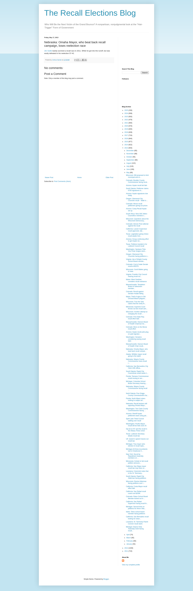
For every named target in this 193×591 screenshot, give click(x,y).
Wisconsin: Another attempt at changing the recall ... (136, 313)
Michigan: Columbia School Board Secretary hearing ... (136, 382)
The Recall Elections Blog (90, 12)
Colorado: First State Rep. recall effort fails (135, 318)
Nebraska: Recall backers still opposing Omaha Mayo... (136, 404)
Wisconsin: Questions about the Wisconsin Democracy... (137, 220)
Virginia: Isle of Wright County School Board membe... (136, 260)
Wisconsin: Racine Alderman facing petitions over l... (136, 482)
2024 (127, 113)
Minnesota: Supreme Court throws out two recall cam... (136, 308)
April (128, 535)
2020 (127, 126)
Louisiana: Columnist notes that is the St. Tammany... (137, 472)
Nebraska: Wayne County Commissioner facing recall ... (136, 388)
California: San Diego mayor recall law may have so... (136, 467)
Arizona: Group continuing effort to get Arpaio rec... (137, 240)
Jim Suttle (48, 51)
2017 (127, 135)
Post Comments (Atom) (62, 181)
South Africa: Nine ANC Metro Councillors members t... (136, 215)
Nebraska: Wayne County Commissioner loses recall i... (136, 361)
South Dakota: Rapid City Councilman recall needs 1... (137, 372)
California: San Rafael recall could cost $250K (136, 492)
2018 (127, 132)
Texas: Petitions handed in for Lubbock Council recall (136, 245)
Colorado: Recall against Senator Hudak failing (135, 292)
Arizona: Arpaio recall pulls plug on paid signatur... (137, 333)
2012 (127, 548)
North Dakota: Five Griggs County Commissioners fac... (137, 394)
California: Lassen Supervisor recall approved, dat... (136, 230)
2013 (127, 148)
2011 (127, 551)
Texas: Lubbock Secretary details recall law (135, 435)
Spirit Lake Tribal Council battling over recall (135, 420)
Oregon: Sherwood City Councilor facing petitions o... (137, 255)
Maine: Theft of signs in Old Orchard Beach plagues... (136, 297)
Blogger (106, 579)
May (128, 172)
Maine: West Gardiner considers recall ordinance (136, 280)
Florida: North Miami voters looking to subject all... (135, 399)
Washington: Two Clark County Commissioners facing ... (137, 409)
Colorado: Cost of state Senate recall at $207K (137, 265)
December (130, 151)
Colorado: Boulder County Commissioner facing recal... (137, 181)
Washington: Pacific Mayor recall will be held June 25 (136, 425)
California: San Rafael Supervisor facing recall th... (137, 502)
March (128, 538)
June (128, 169)
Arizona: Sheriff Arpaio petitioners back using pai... (136, 414)
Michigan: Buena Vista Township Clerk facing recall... (135, 529)
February (129, 541)
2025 (127, 110)
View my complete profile (131, 565)
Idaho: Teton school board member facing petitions (135, 513)
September (130, 160)
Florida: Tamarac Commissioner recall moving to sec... (137, 377)
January (129, 544)
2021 (127, 123)
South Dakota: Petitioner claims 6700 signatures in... (137, 189)
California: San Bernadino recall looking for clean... (137, 518)
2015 (127, 142)
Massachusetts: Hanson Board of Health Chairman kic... (137, 323)
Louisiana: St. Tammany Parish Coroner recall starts (137, 523)
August (129, 163)
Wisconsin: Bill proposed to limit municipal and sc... (137, 176)
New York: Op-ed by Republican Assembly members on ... (134, 456)
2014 (127, 145)
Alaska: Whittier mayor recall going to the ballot (136, 355)
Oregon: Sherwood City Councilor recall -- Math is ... (137, 199)
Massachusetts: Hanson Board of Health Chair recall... (137, 345)
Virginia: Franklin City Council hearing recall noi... (136, 275)
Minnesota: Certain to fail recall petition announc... (137, 462)
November (130, 154)
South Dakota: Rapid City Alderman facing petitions (136, 477)
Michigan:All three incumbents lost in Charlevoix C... (136, 450)
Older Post (109, 177)
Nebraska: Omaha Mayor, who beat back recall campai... (137, 350)
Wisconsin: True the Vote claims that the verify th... (136, 303)
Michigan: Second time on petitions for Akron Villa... (136, 507)
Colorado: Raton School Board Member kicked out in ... (137, 497)
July (128, 166)
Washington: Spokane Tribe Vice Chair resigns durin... (136, 250)
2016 (127, 138)
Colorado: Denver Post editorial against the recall (137, 225)
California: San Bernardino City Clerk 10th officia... (137, 367)
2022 (127, 120)
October (129, 157)
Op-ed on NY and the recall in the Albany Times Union (136, 430)
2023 (127, 117)
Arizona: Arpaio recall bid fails (136, 185)
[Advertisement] (79, 156)
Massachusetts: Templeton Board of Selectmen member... (135, 286)
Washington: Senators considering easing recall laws (136, 339)
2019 (127, 129)
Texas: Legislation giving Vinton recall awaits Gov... (137, 235)
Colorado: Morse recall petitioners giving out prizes (136, 205)
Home (79, 177)
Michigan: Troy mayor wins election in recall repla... (135, 445)
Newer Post (49, 177)
